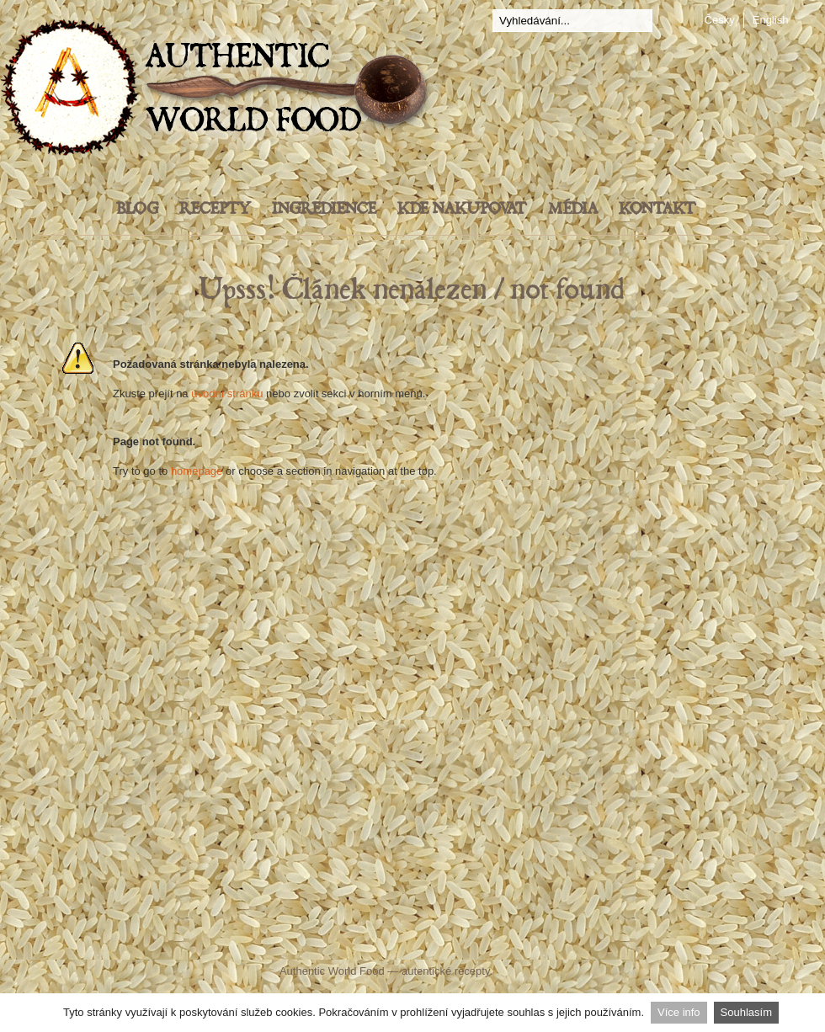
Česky (720, 19)
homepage (196, 471)
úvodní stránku (227, 393)
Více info (678, 1012)
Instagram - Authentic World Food (608, 937)
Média (573, 209)
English (771, 19)
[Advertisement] (412, 762)
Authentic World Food (332, 971)
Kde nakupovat (462, 209)
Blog (137, 209)
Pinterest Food (553, 937)
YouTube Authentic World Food (484, 937)
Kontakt (657, 209)
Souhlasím (746, 1012)
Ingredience (324, 209)
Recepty (215, 209)
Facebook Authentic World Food (245, 937)
